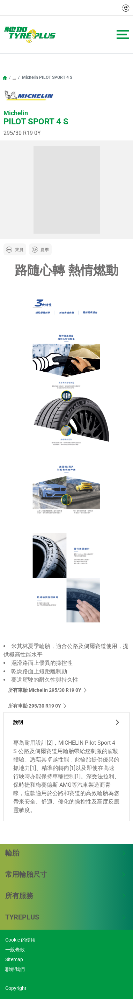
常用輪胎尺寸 (65, 874)
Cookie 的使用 (20, 940)
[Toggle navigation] (123, 34)
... (14, 77)
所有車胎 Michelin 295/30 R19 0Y (48, 690)
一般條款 (15, 949)
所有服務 (65, 895)
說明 (66, 722)
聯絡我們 (15, 969)
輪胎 (65, 852)
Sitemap (14, 959)
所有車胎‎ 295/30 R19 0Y (37, 706)
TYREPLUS (65, 917)
